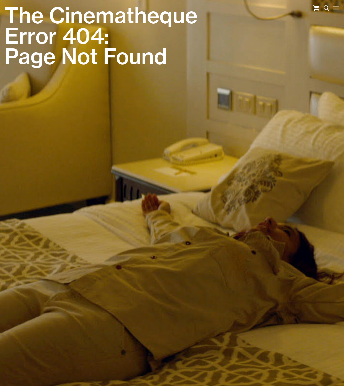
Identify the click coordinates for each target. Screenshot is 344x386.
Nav (336, 8)
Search (326, 8)
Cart (316, 8)
